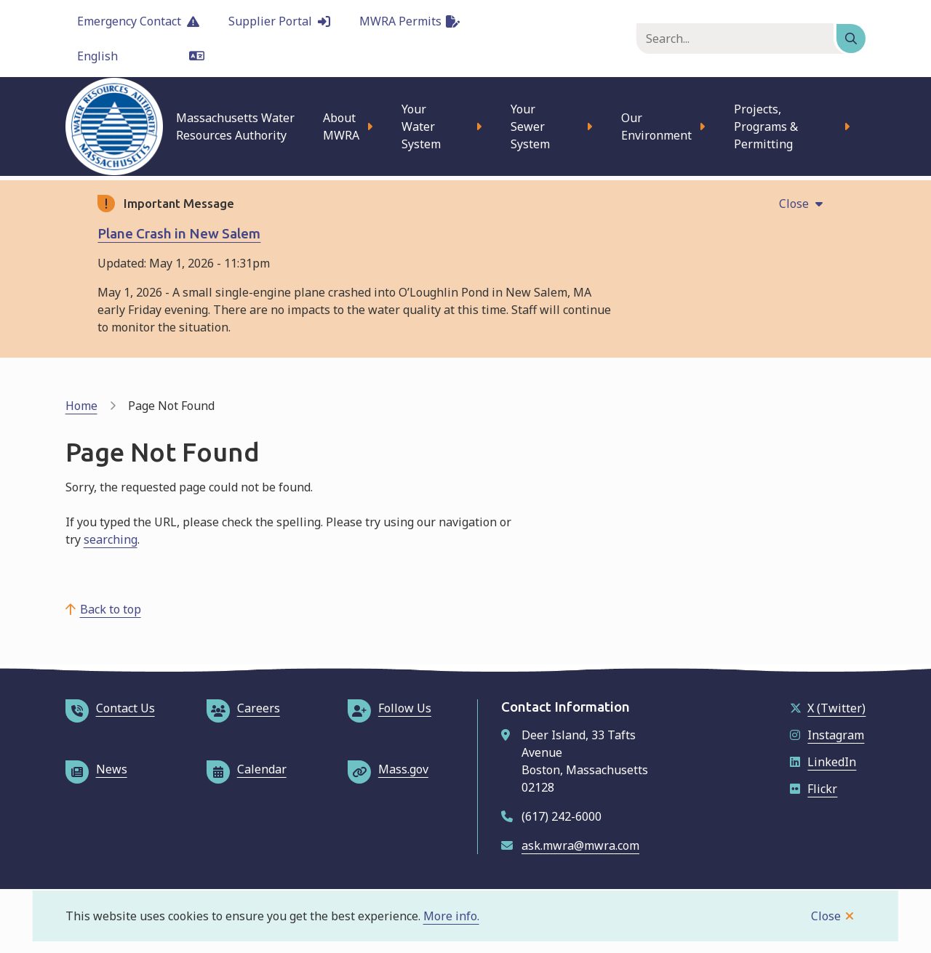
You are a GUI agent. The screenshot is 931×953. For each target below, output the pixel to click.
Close (826, 916)
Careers (243, 708)
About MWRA (341, 126)
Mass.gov (388, 769)
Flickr (813, 789)
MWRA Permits (409, 21)
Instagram (827, 735)
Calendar (247, 769)
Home (81, 406)
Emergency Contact (138, 21)
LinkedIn (823, 762)
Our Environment (656, 126)
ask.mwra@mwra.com (580, 845)
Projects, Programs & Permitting (766, 126)
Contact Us (110, 708)
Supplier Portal (279, 21)
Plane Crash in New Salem (178, 233)
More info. (451, 916)
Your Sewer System (530, 126)
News (96, 769)
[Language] (140, 56)
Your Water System (421, 126)
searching (110, 539)
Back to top (110, 609)
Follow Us (389, 708)
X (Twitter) (828, 708)
